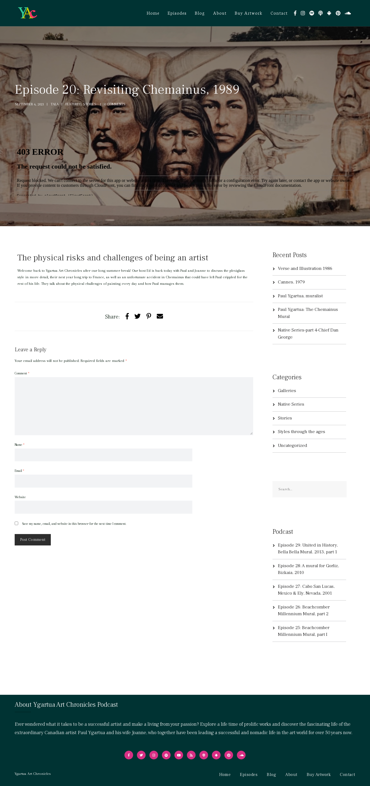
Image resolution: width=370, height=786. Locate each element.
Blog (200, 13)
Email (19, 471)
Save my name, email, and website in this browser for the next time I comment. (74, 524)
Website (20, 497)
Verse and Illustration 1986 (305, 269)
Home (153, 13)
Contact (279, 13)
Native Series (291, 404)
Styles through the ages (301, 432)
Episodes (177, 13)
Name (19, 445)
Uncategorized (292, 446)
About (220, 13)
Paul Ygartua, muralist (300, 296)
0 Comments (115, 104)
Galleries (287, 391)
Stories (285, 418)
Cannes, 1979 (291, 282)
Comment (22, 373)
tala (55, 104)
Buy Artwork (248, 13)
